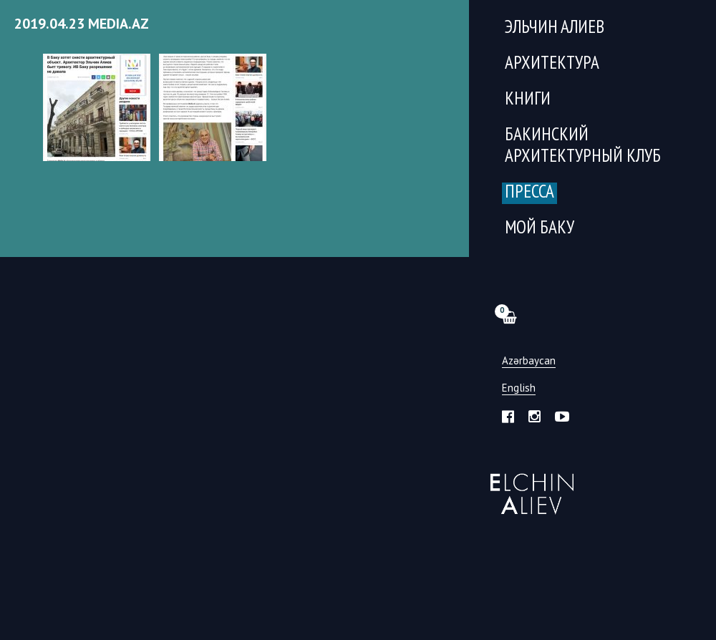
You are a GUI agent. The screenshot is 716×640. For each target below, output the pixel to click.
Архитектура (552, 64)
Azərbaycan (529, 361)
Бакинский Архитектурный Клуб (583, 146)
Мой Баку (539, 229)
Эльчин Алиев (529, 486)
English (519, 388)
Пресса (529, 193)
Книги (528, 100)
